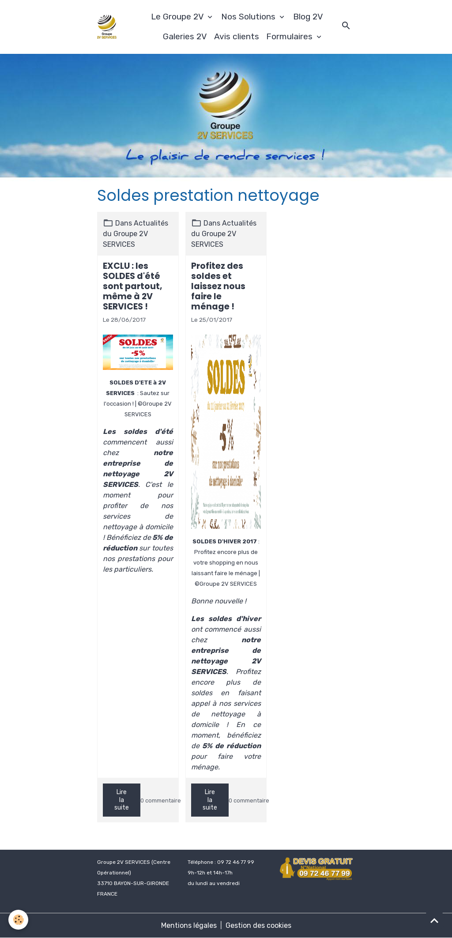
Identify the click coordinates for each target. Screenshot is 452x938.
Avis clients (236, 36)
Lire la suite (121, 799)
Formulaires (290, 36)
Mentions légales (189, 925)
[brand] (107, 27)
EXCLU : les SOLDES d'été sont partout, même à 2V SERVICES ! (132, 286)
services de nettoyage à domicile (226, 714)
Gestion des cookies (258, 925)
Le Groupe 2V (178, 16)
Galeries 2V (185, 36)
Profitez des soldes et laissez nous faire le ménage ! (218, 286)
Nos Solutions (249, 16)
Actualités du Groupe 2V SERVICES (135, 234)
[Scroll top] (434, 920)
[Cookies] (19, 920)
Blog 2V (308, 16)
